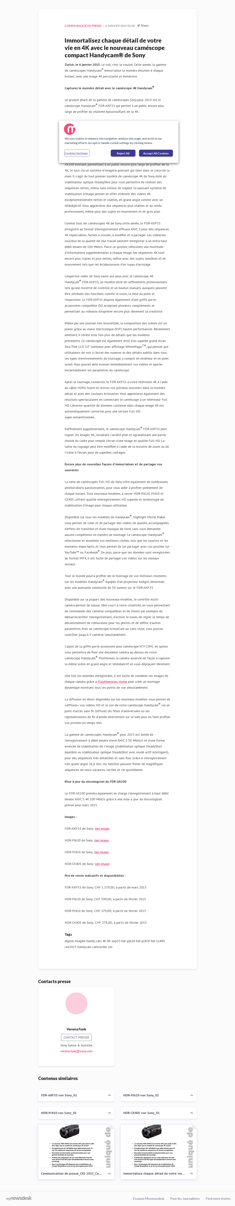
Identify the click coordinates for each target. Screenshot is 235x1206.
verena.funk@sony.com (76, 1051)
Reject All (123, 153)
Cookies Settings (76, 153)
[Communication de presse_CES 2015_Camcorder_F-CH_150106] (76, 1146)
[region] (118, 142)
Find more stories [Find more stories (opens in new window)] (218, 1198)
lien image (102, 828)
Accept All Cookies (156, 153)
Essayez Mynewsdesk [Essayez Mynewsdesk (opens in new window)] (148, 1198)
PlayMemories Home (112, 681)
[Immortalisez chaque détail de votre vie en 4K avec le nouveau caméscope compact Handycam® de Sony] (158, 1146)
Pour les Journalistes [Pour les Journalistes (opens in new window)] (185, 1198)
